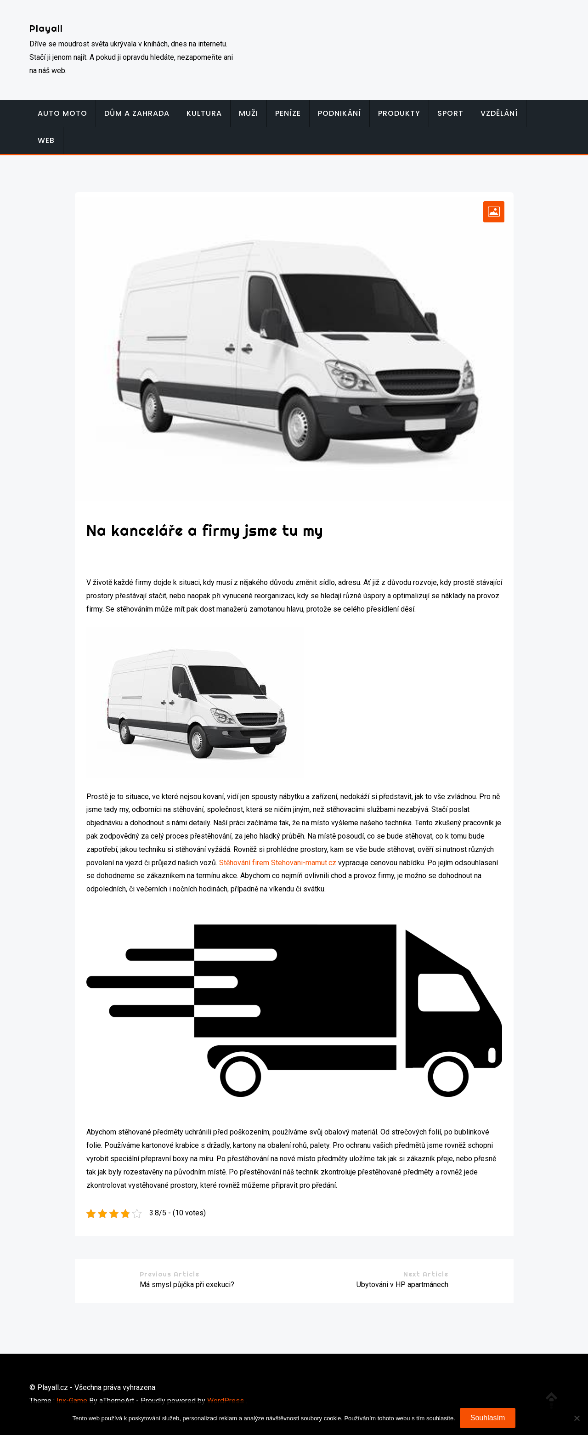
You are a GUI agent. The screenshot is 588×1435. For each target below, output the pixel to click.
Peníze (288, 113)
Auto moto (62, 113)
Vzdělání (499, 113)
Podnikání (339, 113)
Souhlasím (487, 1418)
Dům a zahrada (137, 113)
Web (46, 140)
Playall (46, 28)
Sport (450, 113)
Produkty (399, 113)
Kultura (204, 113)
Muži (248, 113)
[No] (576, 1418)
